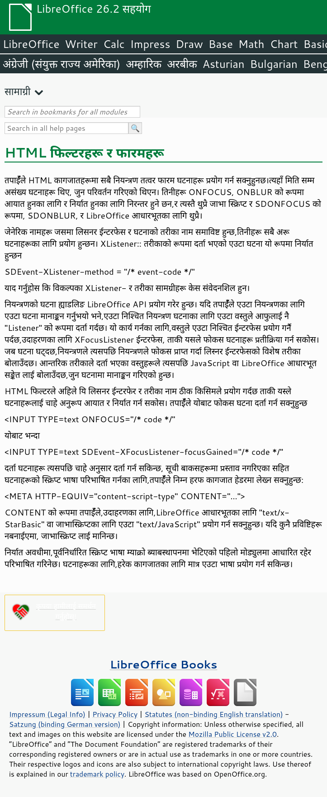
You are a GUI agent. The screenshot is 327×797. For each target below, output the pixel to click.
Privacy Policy (114, 714)
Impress (150, 44)
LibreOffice (31, 44)
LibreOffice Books (164, 664)
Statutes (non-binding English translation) (213, 714)
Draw (189, 44)
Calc (114, 44)
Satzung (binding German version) (65, 724)
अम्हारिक (143, 64)
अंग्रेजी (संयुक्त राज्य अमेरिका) (61, 64)
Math (251, 44)
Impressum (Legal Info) (47, 714)
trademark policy (97, 774)
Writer (81, 44)
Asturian (224, 64)
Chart (284, 44)
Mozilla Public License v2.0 (232, 734)
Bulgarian (274, 64)
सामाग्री (18, 91)
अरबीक (182, 64)
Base (221, 44)
